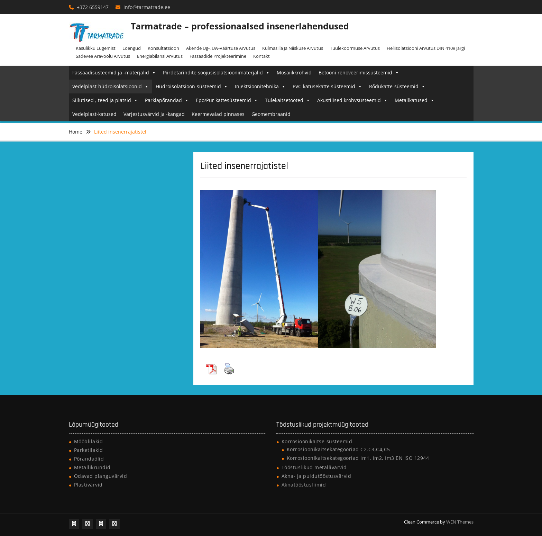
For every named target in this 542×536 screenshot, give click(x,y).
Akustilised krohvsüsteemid (352, 100)
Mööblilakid (88, 441)
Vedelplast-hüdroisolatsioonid (110, 86)
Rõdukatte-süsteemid (397, 86)
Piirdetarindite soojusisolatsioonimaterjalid (216, 72)
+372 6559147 (93, 7)
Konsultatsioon (163, 48)
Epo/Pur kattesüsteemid (227, 100)
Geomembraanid (271, 114)
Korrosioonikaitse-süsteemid (317, 441)
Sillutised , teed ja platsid (105, 100)
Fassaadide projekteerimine (218, 56)
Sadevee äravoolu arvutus (103, 56)
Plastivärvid (88, 484)
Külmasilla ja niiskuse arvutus (292, 48)
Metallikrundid (92, 467)
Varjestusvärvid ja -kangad (154, 114)
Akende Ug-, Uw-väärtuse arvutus (220, 48)
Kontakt (261, 56)
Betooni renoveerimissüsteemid (359, 72)
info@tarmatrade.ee (146, 7)
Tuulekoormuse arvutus (355, 48)
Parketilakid (88, 450)
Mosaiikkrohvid (294, 72)
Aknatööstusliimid (304, 484)
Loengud (131, 48)
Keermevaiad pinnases (218, 114)
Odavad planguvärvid (100, 476)
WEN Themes (460, 522)
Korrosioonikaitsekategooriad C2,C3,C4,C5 (338, 449)
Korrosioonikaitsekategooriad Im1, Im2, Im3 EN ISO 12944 (358, 458)
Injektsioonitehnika (260, 86)
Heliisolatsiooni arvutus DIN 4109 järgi (426, 48)
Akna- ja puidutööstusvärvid (316, 476)
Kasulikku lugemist (96, 48)
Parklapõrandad (167, 100)
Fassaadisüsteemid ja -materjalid (114, 72)
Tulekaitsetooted (287, 100)
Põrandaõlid (89, 458)
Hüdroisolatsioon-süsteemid (192, 86)
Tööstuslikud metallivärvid (314, 467)
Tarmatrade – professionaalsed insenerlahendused (240, 26)
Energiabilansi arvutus (160, 56)
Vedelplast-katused (94, 114)
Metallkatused (414, 100)
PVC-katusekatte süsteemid (327, 86)
